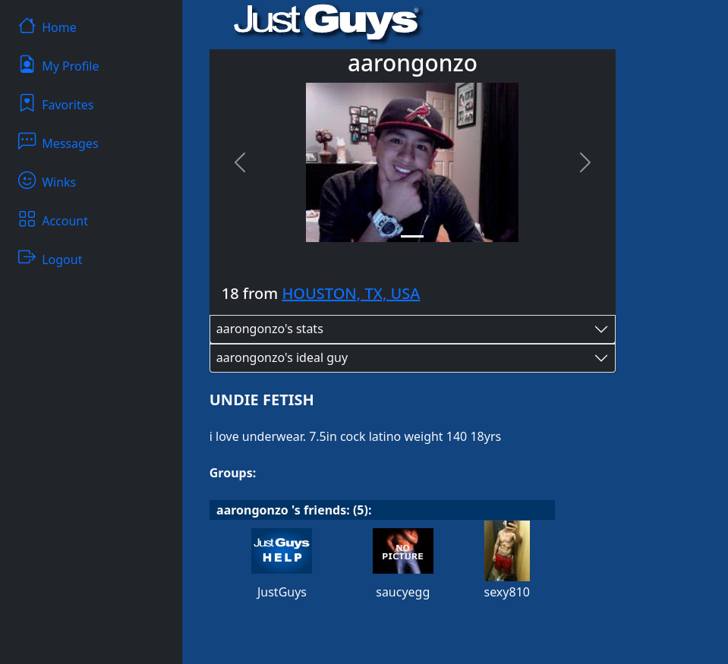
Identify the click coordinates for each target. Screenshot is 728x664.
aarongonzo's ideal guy (282, 357)
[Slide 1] (412, 236)
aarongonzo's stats (269, 328)
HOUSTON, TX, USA (351, 293)
